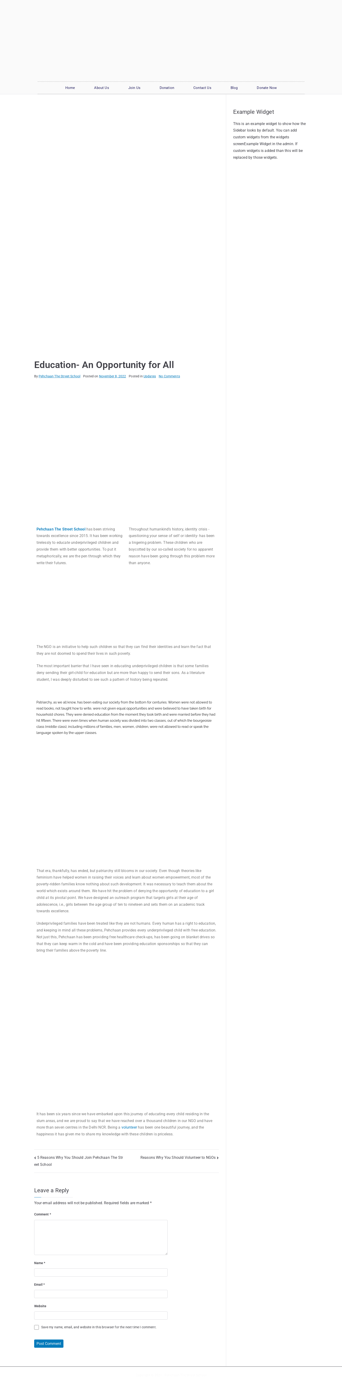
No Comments (169, 376)
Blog (234, 88)
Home (70, 88)
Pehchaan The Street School (59, 376)
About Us (101, 88)
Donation (167, 88)
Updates (149, 376)
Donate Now (267, 88)
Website (40, 1306)
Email (39, 1284)
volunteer (129, 1127)
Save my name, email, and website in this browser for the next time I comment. (99, 1327)
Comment (42, 1214)
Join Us (134, 88)
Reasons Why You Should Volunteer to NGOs (178, 1157)
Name (39, 1263)
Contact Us (202, 88)
